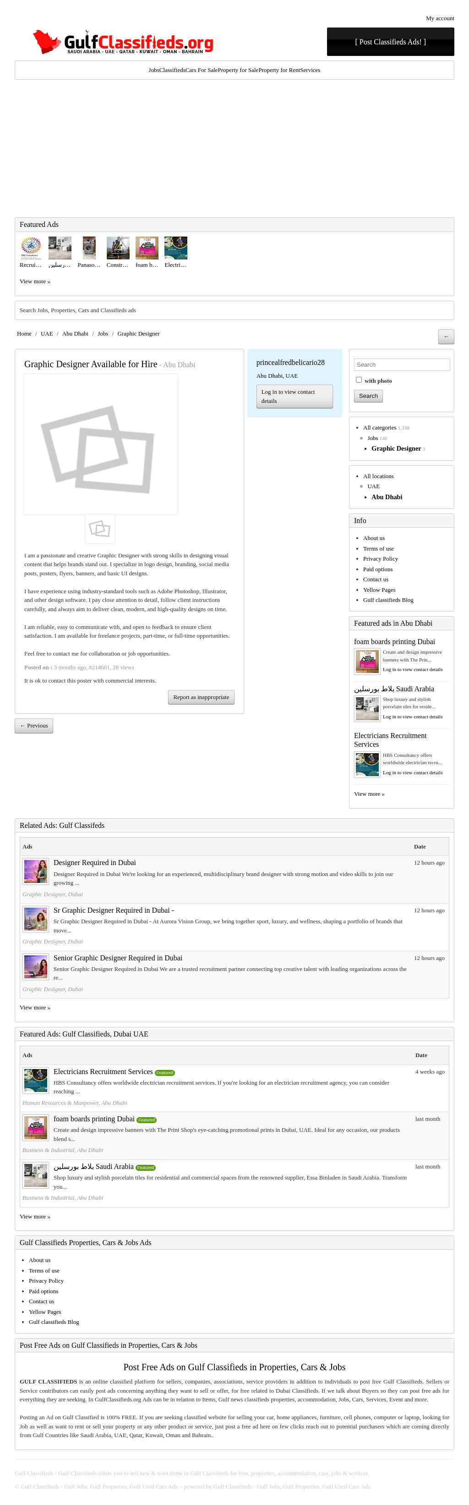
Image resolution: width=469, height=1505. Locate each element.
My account (440, 18)
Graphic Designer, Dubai (52, 894)
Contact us (375, 579)
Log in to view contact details (288, 396)
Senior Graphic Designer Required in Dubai (118, 958)
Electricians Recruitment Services (103, 1071)
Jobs (154, 69)
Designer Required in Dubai (95, 862)
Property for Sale (238, 69)
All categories (380, 427)
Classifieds (172, 69)
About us (374, 538)
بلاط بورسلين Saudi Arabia (394, 689)
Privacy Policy (380, 558)
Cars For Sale (201, 69)
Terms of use (378, 548)
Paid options (378, 569)
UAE (47, 333)
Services (310, 69)
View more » (35, 281)
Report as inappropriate (201, 697)
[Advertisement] (234, 148)
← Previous (34, 725)
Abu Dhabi (75, 333)
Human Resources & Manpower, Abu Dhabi (74, 1102)
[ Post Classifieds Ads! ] (390, 42)
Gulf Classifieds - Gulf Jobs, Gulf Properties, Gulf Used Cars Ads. (100, 1486)
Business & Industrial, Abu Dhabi (62, 1150)
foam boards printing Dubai (394, 641)
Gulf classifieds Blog (388, 599)
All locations (378, 476)
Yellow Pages (379, 589)
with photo (374, 380)
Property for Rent (279, 69)
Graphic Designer (139, 333)
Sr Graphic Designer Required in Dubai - (114, 910)
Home (24, 333)
